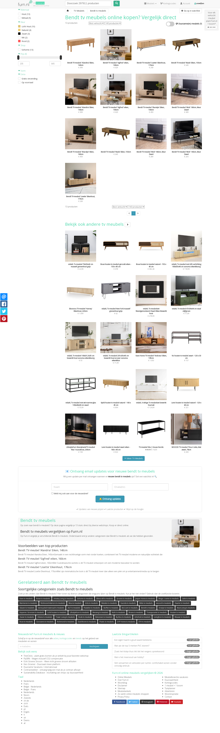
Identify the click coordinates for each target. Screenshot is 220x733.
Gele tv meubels (188, 598)
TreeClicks (28, 655)
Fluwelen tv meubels (92, 608)
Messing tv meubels (100, 612)
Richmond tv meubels (65, 621)
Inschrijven (94, 646)
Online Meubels (125, 677)
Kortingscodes (171, 682)
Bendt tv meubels (148, 608)
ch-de (26, 700)
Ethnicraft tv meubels (104, 598)
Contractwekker (31, 669)
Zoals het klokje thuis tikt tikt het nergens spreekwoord (157, 651)
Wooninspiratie (171, 694)
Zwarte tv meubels (182, 603)
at (25, 723)
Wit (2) (24, 37)
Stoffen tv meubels (110, 608)
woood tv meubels (163, 603)
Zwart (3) (26, 33)
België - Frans (30, 689)
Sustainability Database (34, 672)
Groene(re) (40, 3)
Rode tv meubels (85, 617)
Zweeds (27, 698)
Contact (168, 696)
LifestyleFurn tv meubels (79, 612)
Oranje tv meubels (166, 608)
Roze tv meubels (26, 621)
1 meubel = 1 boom (174, 685)
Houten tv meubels (177, 612)
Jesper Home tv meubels (145, 598)
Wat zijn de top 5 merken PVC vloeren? (157, 645)
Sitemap (121, 688)
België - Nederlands (32, 686)
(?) (201, 23)
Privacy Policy (123, 696)
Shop (21, 45)
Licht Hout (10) (28, 26)
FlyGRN (27, 658)
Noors (26, 695)
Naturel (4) (26, 30)
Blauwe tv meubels (182, 617)
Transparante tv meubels (157, 612)
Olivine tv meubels (44, 617)
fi (24, 714)
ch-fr (26, 703)
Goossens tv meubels (44, 621)
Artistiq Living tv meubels (63, 598)
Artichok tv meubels (142, 617)
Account (185, 3)
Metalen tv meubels (109, 603)
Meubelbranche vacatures (176, 677)
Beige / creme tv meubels (169, 598)
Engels (26, 712)
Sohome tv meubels (85, 598)
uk (25, 717)
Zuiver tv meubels (27, 617)
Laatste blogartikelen (125, 634)
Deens (26, 720)
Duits (26, 706)
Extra (21, 74)
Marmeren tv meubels (28, 603)
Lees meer (212, 27)
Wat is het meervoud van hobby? (157, 657)
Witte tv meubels (146, 603)
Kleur (21, 22)
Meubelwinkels (124, 691)
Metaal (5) (26, 18)
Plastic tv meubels (106, 621)
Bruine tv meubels (136, 612)
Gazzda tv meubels (128, 603)
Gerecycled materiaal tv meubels (51, 608)
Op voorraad (27, 82)
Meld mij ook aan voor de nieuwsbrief (69, 493)
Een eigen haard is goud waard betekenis (157, 640)
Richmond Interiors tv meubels (53, 603)
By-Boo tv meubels (123, 617)
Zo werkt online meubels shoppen (133, 694)
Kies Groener (29, 664)
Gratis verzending (29, 78)
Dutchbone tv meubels (87, 621)
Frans (26, 683)
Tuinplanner (170, 688)
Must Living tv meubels (186, 608)
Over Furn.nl (123, 680)
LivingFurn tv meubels (162, 617)
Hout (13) (26, 14)
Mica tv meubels (75, 603)
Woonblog (122, 682)
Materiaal (23, 9)
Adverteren (170, 691)
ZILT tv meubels (74, 608)
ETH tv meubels (145, 621)
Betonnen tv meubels (103, 617)
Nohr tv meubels (118, 612)
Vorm (22, 70)
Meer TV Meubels (133, 458)
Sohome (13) (27, 49)
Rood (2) (25, 41)
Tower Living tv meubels (65, 617)
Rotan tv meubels (43, 598)
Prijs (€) (22, 54)
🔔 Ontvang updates (110, 498)
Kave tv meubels (26, 598)
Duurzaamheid (171, 680)
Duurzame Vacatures (33, 667)
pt (25, 709)
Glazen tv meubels (27, 608)
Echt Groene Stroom (33, 661)
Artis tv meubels (91, 603)
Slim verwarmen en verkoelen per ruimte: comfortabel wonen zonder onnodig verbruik (157, 664)
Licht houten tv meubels (56, 612)
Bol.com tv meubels (130, 608)
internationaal (50, 667)
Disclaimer (122, 685)
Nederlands (29, 681)
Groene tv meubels (124, 598)
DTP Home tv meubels (126, 621)
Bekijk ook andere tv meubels (97, 224)
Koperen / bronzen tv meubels (32, 612)
